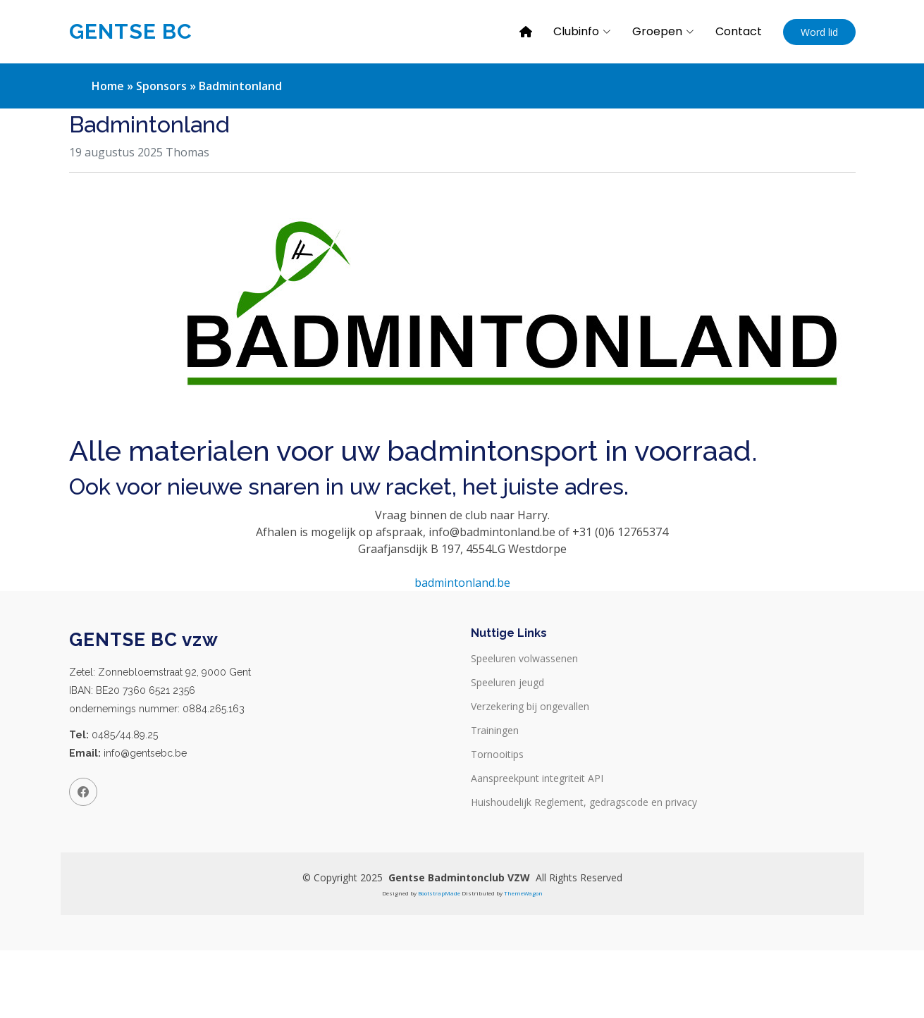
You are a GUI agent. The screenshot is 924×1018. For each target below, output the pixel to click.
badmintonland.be (462, 582)
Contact (738, 31)
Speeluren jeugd (507, 683)
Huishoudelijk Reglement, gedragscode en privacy (584, 802)
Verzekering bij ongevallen (530, 707)
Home (108, 86)
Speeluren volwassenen (524, 659)
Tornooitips (497, 754)
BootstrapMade (439, 893)
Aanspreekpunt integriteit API (537, 778)
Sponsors (161, 86)
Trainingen (495, 730)
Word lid (819, 32)
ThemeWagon (523, 893)
